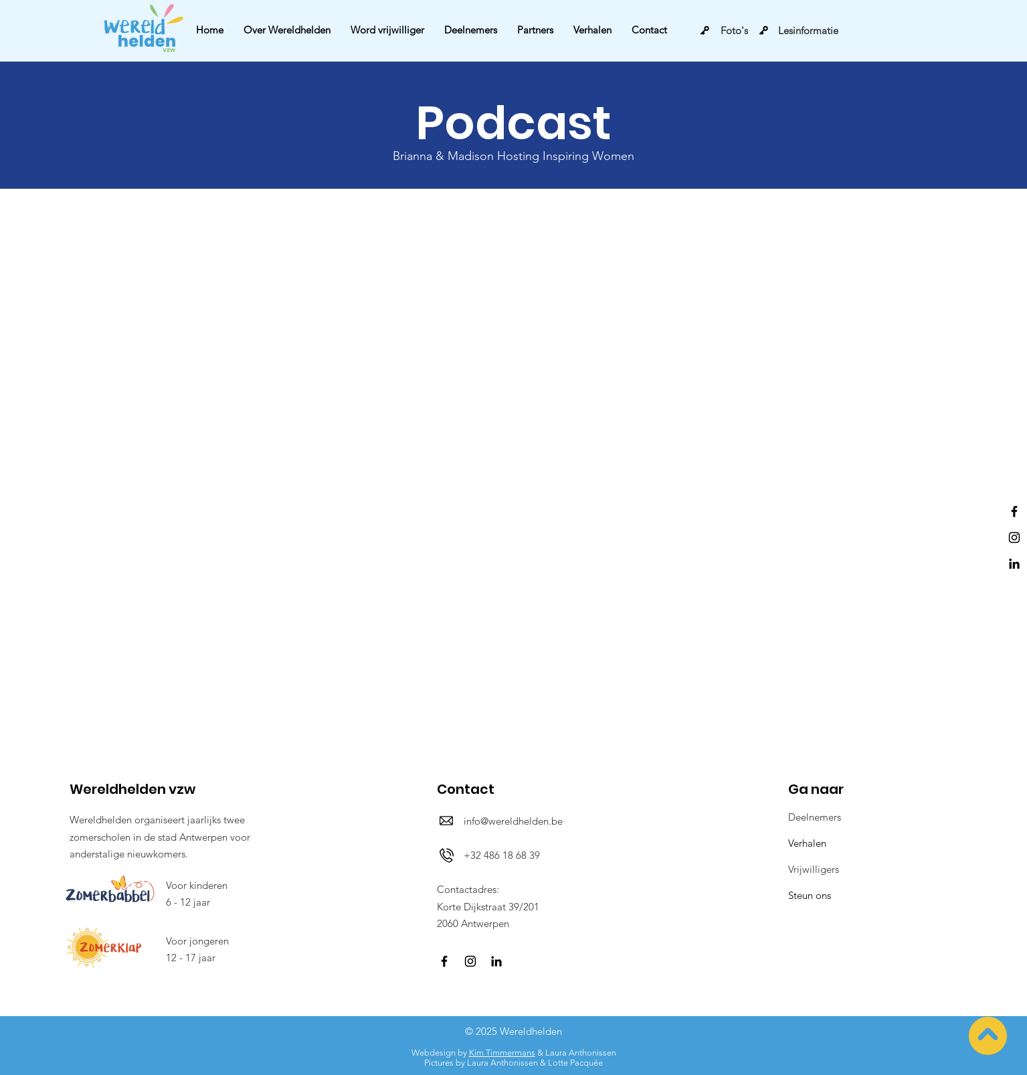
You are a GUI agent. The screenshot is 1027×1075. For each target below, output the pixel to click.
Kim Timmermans (502, 1053)
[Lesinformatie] (798, 30)
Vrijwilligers (813, 869)
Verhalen (807, 843)
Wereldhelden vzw (132, 789)
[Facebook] (1014, 511)
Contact (465, 789)
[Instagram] (1014, 537)
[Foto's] (724, 30)
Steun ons (809, 895)
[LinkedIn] (1014, 563)
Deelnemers (814, 817)
